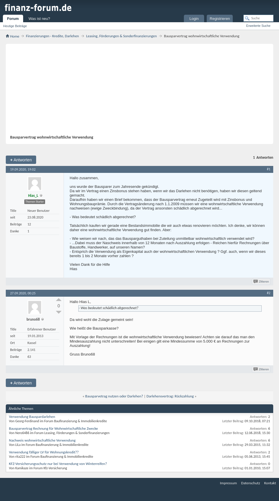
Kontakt (270, 483)
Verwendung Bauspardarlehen (32, 416)
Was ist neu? (39, 18)
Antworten (21, 159)
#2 (268, 293)
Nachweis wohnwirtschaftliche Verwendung (42, 440)
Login (194, 18)
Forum (13, 18)
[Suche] (258, 18)
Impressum (228, 483)
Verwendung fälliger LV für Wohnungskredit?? (44, 452)
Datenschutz (250, 483)
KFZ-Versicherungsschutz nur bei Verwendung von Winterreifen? (58, 463)
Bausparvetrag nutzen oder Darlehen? (114, 396)
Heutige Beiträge (15, 26)
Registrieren (220, 18)
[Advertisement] (136, 91)
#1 (268, 169)
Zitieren (261, 281)
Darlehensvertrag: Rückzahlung (170, 396)
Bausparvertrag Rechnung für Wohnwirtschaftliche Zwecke (53, 428)
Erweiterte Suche (258, 25)
